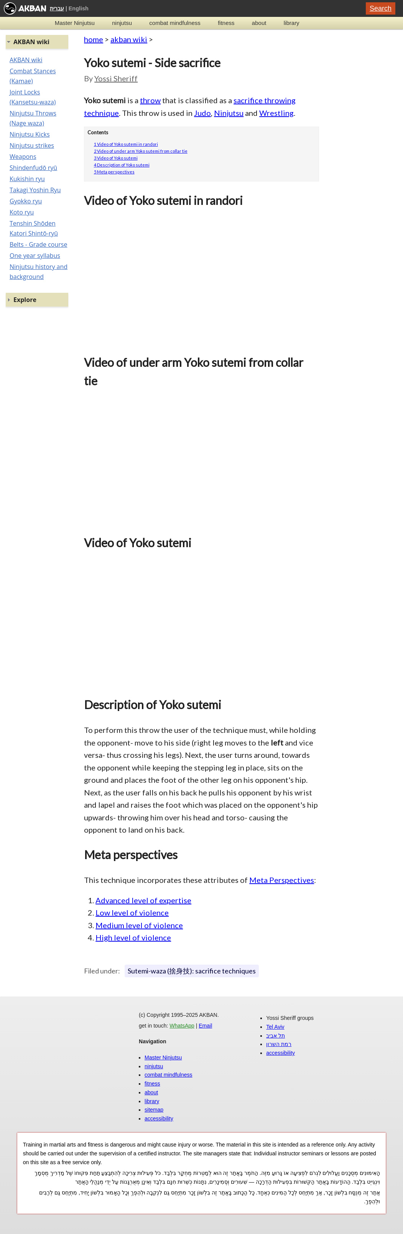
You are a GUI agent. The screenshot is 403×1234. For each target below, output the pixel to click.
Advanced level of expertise (143, 900)
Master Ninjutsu (75, 23)
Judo (202, 112)
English (79, 8)
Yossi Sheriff (116, 78)
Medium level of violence (139, 925)
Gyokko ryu (26, 201)
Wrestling (276, 112)
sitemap (154, 1110)
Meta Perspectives (281, 879)
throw (150, 100)
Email (205, 1026)
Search (380, 8)
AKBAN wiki (26, 60)
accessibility (159, 1118)
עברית (57, 8)
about (259, 23)
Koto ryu (22, 212)
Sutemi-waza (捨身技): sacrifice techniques (192, 971)
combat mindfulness (174, 23)
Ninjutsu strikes (32, 145)
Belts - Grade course (38, 244)
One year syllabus (35, 255)
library (291, 23)
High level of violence (133, 937)
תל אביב (275, 1036)
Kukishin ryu (27, 179)
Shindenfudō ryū (33, 167)
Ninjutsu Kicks (30, 134)
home (93, 39)
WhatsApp (181, 1026)
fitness (226, 23)
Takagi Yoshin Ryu (35, 190)
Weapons (23, 156)
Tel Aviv (275, 1027)
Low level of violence (132, 912)
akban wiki (128, 39)
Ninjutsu (228, 112)
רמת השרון (278, 1044)
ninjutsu (122, 23)
